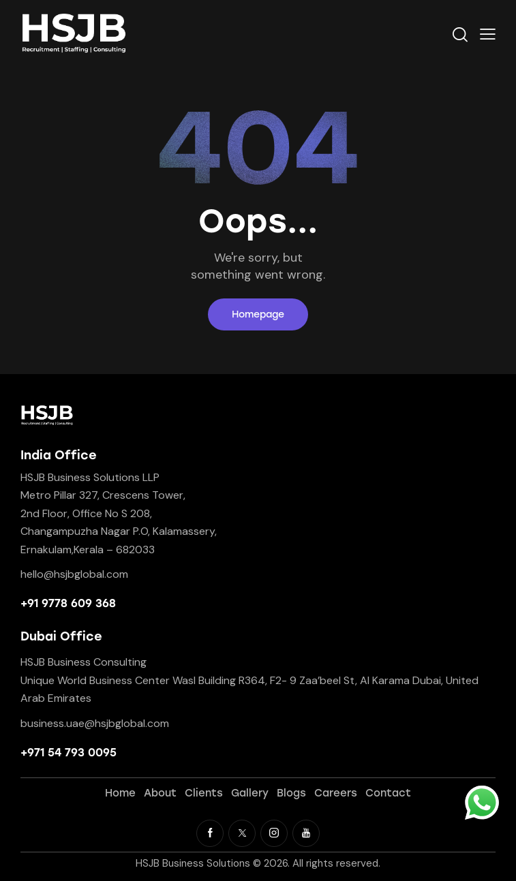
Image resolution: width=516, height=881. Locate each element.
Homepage (258, 314)
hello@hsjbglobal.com (74, 574)
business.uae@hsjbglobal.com (94, 723)
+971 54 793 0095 (68, 752)
